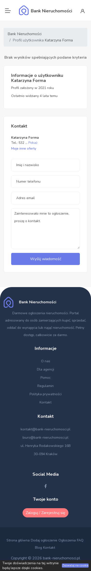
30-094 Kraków (46, 454)
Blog (38, 547)
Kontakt (45, 402)
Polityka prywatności (46, 394)
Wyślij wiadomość (45, 259)
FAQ (80, 540)
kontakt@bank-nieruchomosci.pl (45, 429)
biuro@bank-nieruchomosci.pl (45, 437)
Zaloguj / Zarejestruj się (45, 512)
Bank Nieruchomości (24, 34)
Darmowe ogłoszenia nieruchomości (40, 313)
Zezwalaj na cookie (75, 565)
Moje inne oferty (23, 148)
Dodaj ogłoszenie (44, 540)
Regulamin (45, 386)
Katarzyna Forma (59, 40)
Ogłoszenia (67, 540)
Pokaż (32, 142)
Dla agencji (45, 369)
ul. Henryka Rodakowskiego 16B (46, 445)
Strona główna (18, 540)
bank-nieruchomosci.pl (61, 558)
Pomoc (46, 377)
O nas (45, 361)
